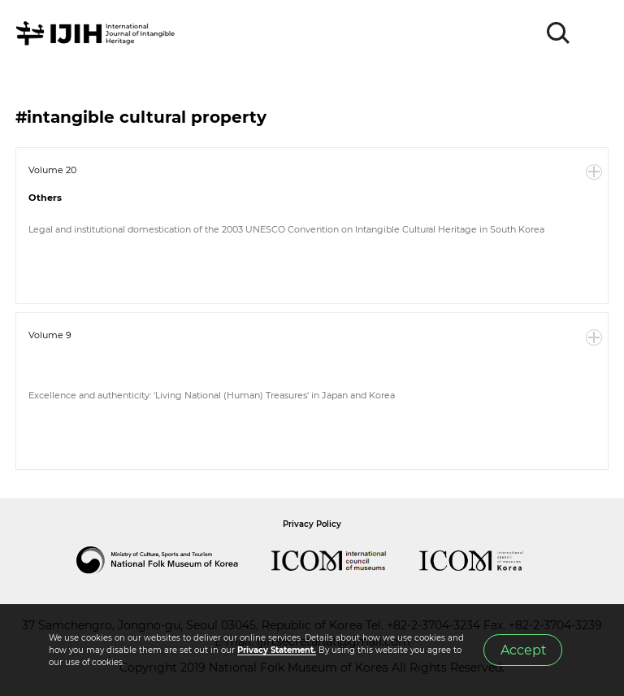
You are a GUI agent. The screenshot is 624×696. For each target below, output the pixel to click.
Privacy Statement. (276, 650)
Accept (523, 650)
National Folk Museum (173, 560)
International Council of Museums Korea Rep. (487, 560)
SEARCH (559, 33)
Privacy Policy (312, 524)
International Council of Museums (345, 560)
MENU (595, 33)
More (594, 172)
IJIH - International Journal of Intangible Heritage (98, 33)
